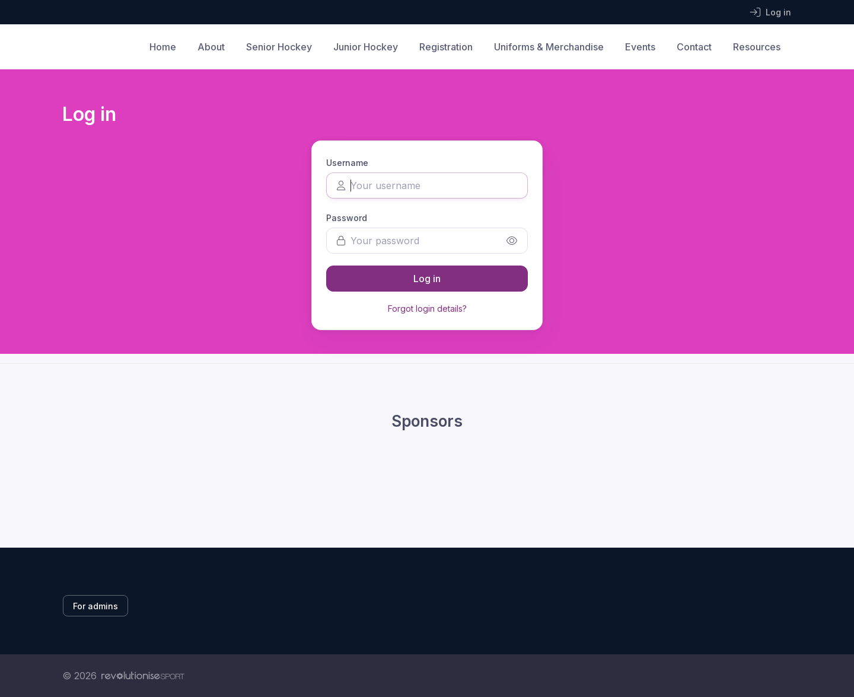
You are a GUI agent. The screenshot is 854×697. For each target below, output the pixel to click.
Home (162, 47)
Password (346, 218)
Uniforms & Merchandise (549, 47)
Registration (446, 47)
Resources (756, 47)
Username (347, 163)
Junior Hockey (365, 47)
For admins (95, 606)
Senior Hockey (279, 47)
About (211, 47)
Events (640, 47)
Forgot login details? (427, 308)
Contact (694, 47)
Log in (427, 278)
